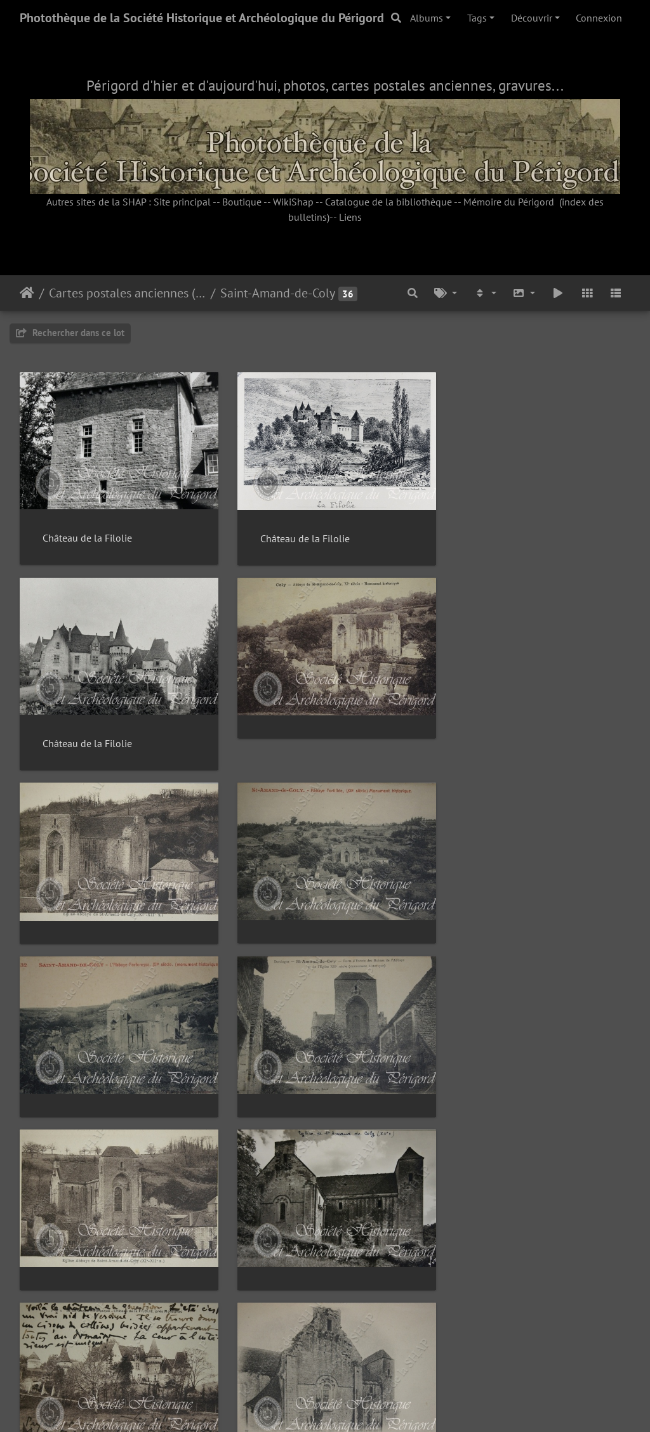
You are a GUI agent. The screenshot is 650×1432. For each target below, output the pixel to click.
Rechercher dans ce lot (70, 333)
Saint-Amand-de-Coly (277, 293)
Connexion (599, 17)
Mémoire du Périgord (508, 201)
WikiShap (293, 201)
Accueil (27, 293)
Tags (477, 17)
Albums (426, 17)
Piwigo (354, 1405)
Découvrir (531, 17)
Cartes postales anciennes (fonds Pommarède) (127, 293)
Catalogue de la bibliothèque (388, 201)
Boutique (242, 201)
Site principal (182, 201)
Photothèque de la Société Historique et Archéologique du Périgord (202, 18)
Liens (350, 217)
